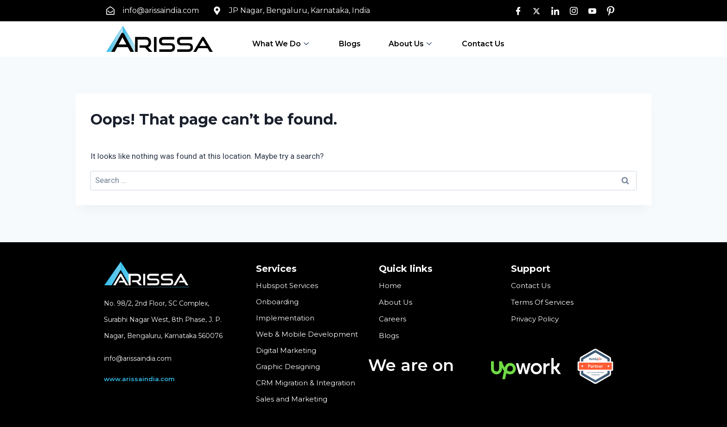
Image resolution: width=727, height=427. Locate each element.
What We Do (281, 43)
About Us (411, 43)
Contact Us (483, 43)
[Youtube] (592, 11)
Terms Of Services (542, 301)
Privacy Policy (535, 318)
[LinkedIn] (555, 11)
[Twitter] (536, 11)
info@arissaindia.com (138, 358)
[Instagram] (573, 11)
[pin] (611, 11)
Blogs (350, 43)
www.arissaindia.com (139, 379)
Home (390, 285)
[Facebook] (518, 11)
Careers (392, 318)
